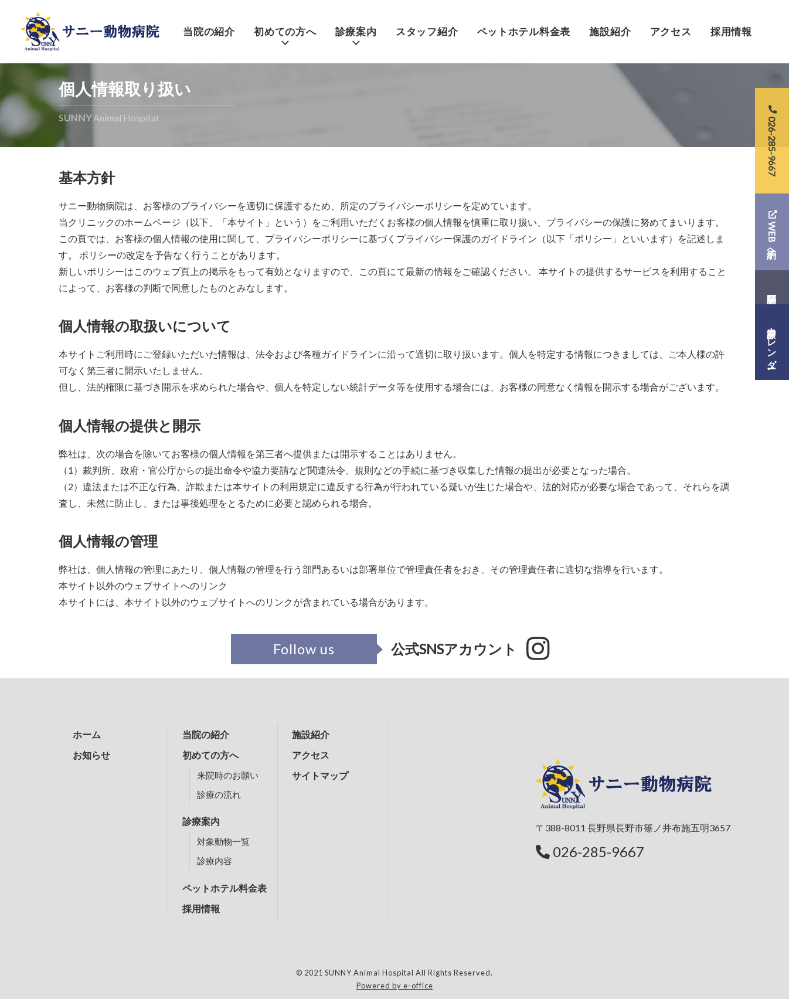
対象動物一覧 (223, 841)
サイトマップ (320, 775)
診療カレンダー (772, 342)
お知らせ (91, 754)
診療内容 (214, 860)
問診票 (772, 287)
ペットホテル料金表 (523, 25)
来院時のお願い (228, 775)
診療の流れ (219, 794)
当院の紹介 (209, 25)
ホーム (87, 734)
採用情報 (731, 25)
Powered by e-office (394, 985)
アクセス (671, 25)
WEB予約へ (772, 231)
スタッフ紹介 (427, 25)
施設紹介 (610, 25)
